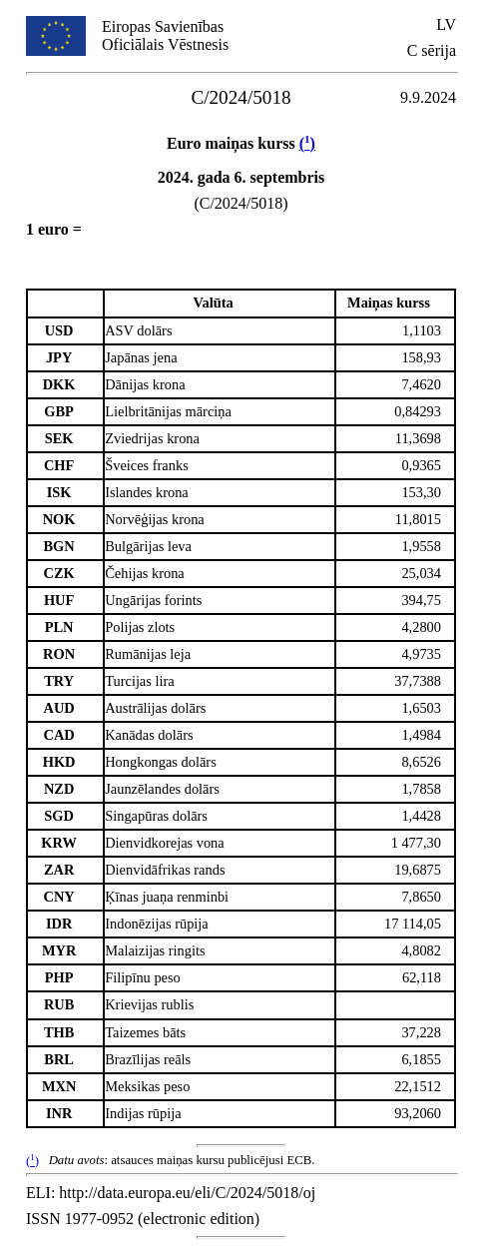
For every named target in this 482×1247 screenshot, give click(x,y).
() (307, 143)
